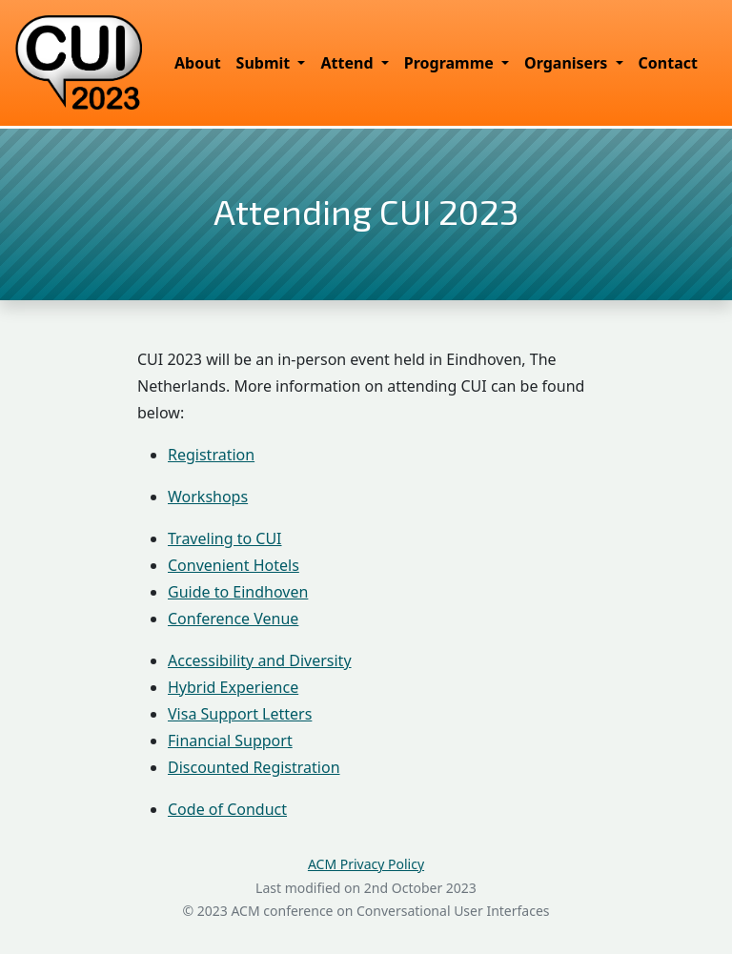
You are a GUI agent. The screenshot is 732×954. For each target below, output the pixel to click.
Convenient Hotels (233, 565)
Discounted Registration (254, 767)
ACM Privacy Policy (366, 864)
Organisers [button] (567, 62)
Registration (211, 454)
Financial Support (230, 740)
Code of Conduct (227, 809)
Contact (668, 62)
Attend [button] (348, 62)
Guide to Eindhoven (238, 591)
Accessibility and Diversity (260, 660)
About (197, 62)
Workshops (208, 496)
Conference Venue (233, 618)
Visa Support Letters (240, 713)
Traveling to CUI (225, 538)
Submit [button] (265, 62)
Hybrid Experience (233, 687)
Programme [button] (451, 62)
